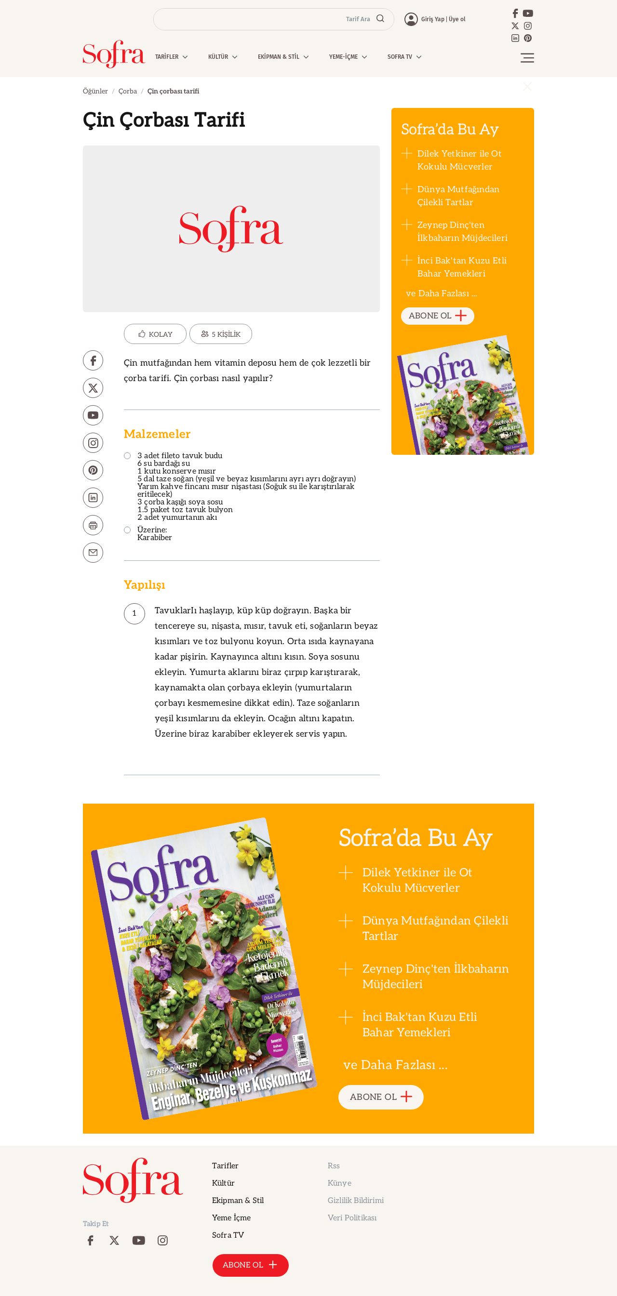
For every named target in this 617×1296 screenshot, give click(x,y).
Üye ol (457, 19)
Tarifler (225, 1166)
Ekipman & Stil (238, 1200)
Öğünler (95, 91)
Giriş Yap (432, 19)
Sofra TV (228, 1235)
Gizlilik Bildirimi (356, 1200)
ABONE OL (438, 316)
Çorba (128, 91)
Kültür (223, 1183)
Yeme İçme (231, 1218)
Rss (334, 1166)
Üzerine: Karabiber (148, 534)
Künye (339, 1183)
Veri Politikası (352, 1218)
